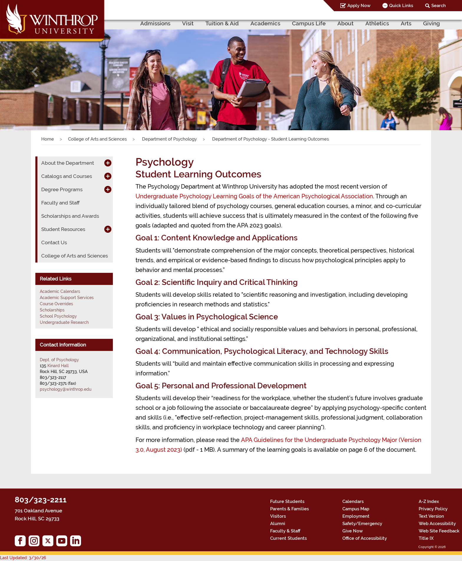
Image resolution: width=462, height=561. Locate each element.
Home (47, 139)
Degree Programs (61, 189)
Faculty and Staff (60, 203)
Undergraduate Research (64, 322)
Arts (406, 23)
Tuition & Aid (222, 23)
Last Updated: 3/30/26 (23, 557)
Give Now (352, 531)
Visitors (278, 516)
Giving (431, 23)
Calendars (353, 501)
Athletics (377, 23)
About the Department (67, 163)
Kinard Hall (58, 365)
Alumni (277, 523)
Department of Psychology (169, 139)
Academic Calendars (60, 291)
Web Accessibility (437, 523)
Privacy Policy (433, 509)
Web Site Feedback (439, 531)
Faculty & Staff (285, 531)
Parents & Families (289, 509)
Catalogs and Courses (66, 176)
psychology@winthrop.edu (65, 389)
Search (438, 5)
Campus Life (309, 23)
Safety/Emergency (362, 523)
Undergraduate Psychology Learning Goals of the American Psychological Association (254, 196)
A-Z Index (429, 501)
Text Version (431, 516)
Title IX (426, 538)
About (345, 23)
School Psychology (58, 316)
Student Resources (63, 229)
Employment (355, 516)
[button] (34, 71)
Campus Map (355, 509)
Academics (265, 23)
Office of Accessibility (364, 538)
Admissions (155, 23)
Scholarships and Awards (70, 216)
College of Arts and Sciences (97, 139)
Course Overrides (56, 303)
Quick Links (401, 5)
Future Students (287, 501)
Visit (188, 23)
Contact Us (54, 242)
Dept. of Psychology (59, 359)
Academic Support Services (67, 297)
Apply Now (358, 5)
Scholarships (52, 310)
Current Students (288, 538)
